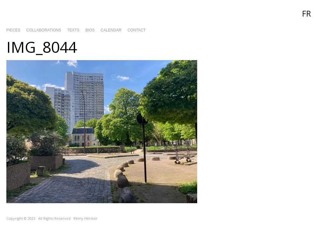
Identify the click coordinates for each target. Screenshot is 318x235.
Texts (73, 30)
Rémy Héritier (159, 12)
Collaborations (43, 30)
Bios (90, 30)
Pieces (13, 30)
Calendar (111, 30)
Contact (137, 30)
